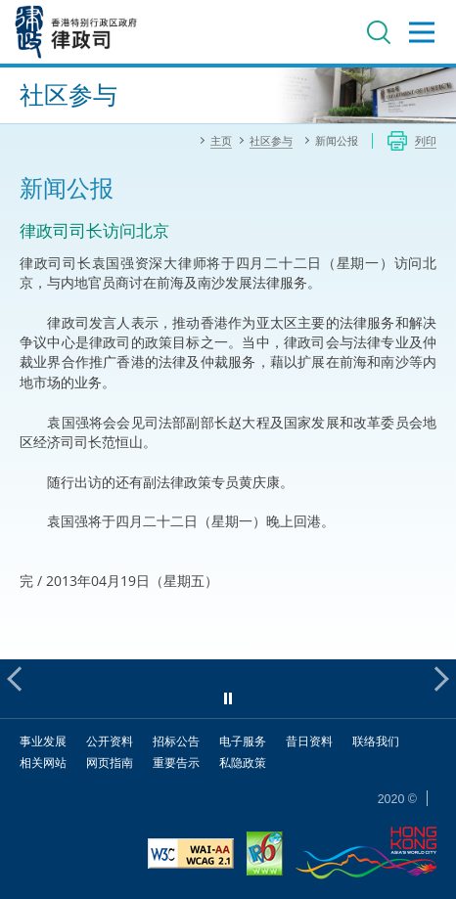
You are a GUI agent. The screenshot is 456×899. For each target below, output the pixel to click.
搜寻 (378, 32)
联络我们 (375, 741)
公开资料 (109, 741)
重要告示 (176, 762)
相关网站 (43, 762)
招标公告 (176, 741)
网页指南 (109, 762)
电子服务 (242, 741)
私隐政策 (242, 762)
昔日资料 (309, 741)
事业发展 (43, 741)
